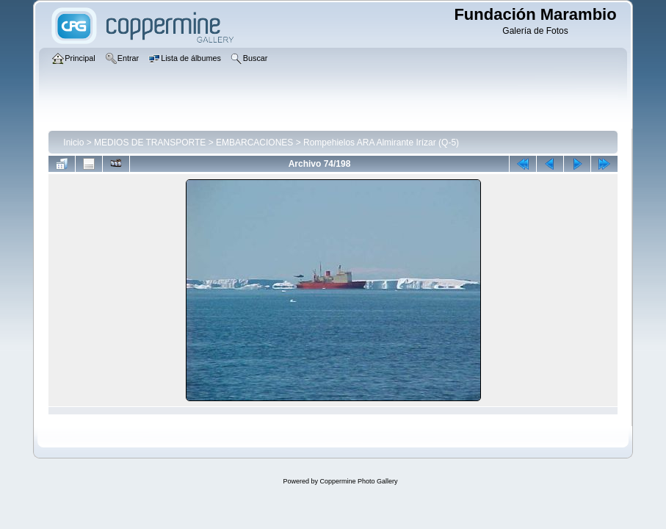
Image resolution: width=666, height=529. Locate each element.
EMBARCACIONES (254, 142)
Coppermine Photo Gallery (358, 481)
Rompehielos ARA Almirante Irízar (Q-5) (381, 142)
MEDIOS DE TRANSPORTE (150, 142)
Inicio (73, 142)
